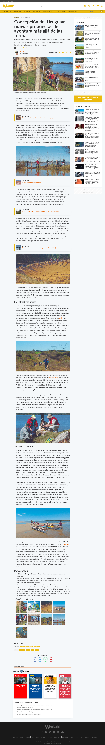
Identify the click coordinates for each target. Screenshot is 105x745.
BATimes (94, 737)
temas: (16, 650)
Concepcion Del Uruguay (26, 646)
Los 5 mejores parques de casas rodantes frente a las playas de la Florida (34, 705)
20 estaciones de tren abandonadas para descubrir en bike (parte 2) (41, 211)
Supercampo (65, 737)
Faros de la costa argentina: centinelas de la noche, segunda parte (40, 118)
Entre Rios (36, 646)
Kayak (37, 649)
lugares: (17, 646)
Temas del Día (7, 11)
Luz (77, 737)
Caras (21, 737)
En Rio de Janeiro (60, 11)
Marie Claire (35, 737)
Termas (28, 649)
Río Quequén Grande (72, 11)
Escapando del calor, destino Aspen (25, 712)
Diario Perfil (15, 737)
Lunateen (87, 737)
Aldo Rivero (24, 52)
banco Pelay (53, 377)
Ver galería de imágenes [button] (22, 48)
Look (72, 737)
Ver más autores (24, 53)
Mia (81, 737)
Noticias (28, 737)
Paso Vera (22, 649)
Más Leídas (80, 22)
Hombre (50, 737)
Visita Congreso (36, 11)
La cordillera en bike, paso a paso (31, 182)
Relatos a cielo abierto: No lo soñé (25, 707)
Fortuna (43, 737)
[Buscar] (94, 11)
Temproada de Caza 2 (48, 11)
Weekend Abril (17, 11)
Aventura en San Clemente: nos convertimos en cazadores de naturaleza (34, 709)
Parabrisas (57, 737)
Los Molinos (27, 11)
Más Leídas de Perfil (83, 106)
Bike (33, 649)
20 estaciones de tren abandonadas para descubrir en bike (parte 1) (41, 248)
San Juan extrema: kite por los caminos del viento (29, 714)
